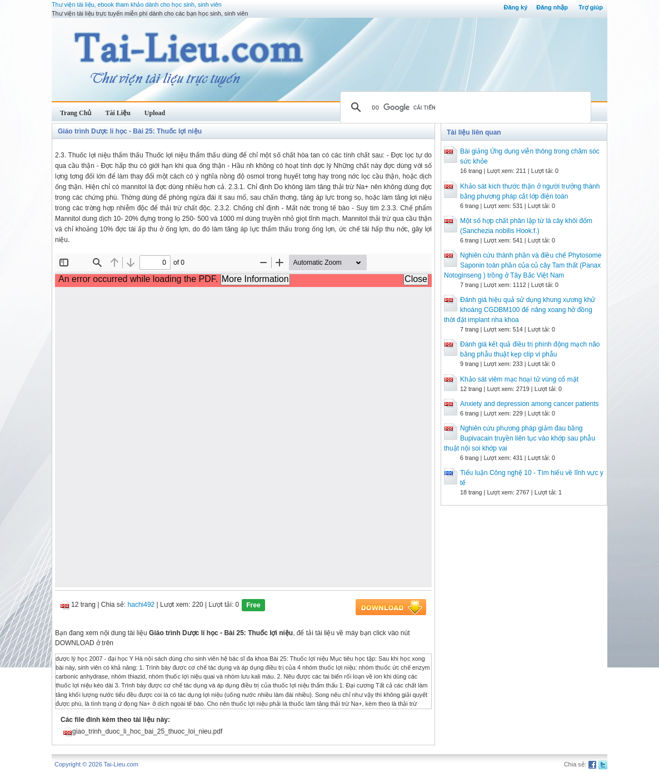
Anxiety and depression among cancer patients (529, 404)
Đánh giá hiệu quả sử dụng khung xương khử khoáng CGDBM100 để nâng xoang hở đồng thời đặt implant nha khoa (519, 310)
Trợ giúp (590, 7)
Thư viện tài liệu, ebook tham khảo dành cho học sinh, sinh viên (137, 4)
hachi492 (141, 604)
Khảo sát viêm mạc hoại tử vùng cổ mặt (519, 379)
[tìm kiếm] (464, 107)
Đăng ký (515, 7)
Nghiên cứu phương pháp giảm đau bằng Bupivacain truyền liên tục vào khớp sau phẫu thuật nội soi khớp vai (519, 438)
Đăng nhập (552, 7)
